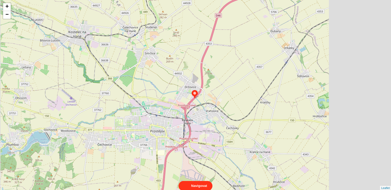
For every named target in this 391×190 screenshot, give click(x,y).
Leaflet (385, 183)
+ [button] (7, 7)
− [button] (7, 15)
